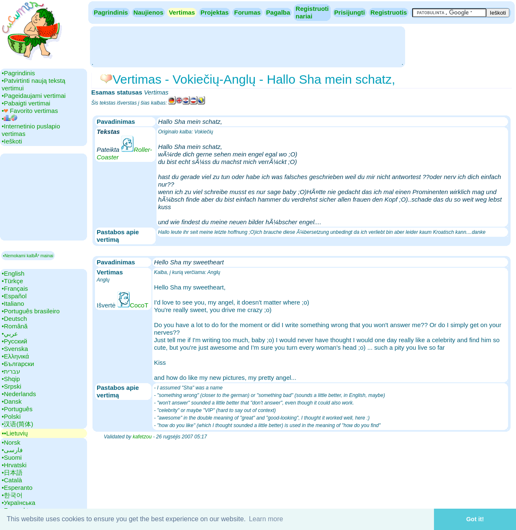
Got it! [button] (475, 519)
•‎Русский (14, 341)
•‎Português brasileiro (31, 311)
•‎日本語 (12, 472)
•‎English (13, 273)
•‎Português (17, 408)
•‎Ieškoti (12, 141)
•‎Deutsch (14, 318)
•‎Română (15, 326)
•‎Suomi (12, 457)
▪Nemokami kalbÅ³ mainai (28, 255)
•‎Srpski (11, 386)
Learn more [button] (266, 518)
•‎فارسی (12, 449)
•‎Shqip (11, 378)
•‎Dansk (12, 401)
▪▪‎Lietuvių (15, 433)
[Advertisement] (247, 46)
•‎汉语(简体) (17, 424)
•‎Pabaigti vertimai (26, 103)
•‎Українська (18, 502)
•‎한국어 (12, 495)
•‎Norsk (11, 442)
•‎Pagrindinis (18, 73)
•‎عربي (10, 333)
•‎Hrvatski (14, 465)
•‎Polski (11, 416)
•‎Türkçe (12, 280)
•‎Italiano (13, 303)
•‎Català (12, 480)
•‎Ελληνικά (15, 356)
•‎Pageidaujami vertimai (34, 95)
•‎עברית (11, 371)
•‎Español (14, 296)
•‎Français (15, 288)
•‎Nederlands (19, 393)
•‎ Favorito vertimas (30, 110)
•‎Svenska (15, 348)
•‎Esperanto (17, 487)
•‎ (9, 118)
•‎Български (18, 363)
